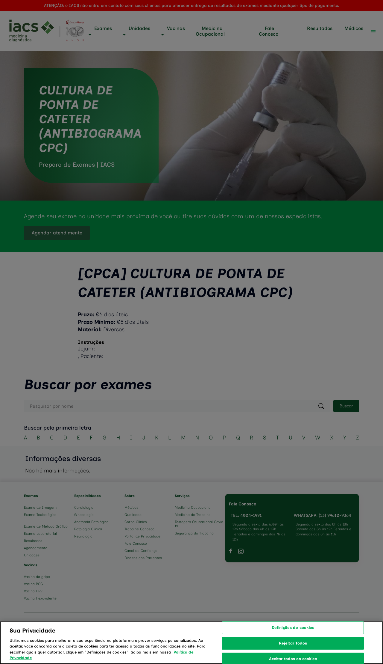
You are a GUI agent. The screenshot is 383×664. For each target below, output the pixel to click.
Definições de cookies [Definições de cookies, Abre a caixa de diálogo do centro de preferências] (293, 633)
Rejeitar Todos (293, 649)
